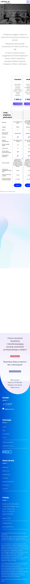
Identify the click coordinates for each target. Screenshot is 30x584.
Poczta (4, 437)
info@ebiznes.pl (6, 523)
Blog (3, 430)
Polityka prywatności (8, 442)
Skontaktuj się (17, 103)
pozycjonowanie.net (8, 481)
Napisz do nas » (9, 409)
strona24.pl (5, 485)
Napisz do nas (15, 387)
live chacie (18, 385)
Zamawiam (18, 185)
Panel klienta (6, 434)
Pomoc (4, 427)
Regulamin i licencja (7, 446)
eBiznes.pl (5, 467)
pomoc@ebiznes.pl (7, 527)
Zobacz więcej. (24, 539)
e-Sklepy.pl (15, 547)
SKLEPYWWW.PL (22, 547)
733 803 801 (18, 382)
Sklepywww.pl (6, 474)
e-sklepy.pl (5, 478)
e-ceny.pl (4, 488)
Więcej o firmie (6, 518)
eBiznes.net (5, 471)
